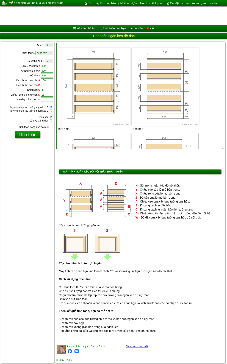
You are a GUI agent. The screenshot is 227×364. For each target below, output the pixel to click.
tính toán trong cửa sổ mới (36, 127)
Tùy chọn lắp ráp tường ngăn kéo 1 (31, 107)
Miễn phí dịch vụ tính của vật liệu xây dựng (36, 3)
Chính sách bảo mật (137, 346)
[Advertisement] (107, 16)
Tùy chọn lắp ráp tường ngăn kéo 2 (31, 110)
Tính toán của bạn (114, 28)
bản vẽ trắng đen (41, 120)
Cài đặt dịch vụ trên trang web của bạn (194, 3)
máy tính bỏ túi (85, 28)
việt (150, 28)
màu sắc (45, 117)
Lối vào (138, 28)
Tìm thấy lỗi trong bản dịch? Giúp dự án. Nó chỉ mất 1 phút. (125, 3)
